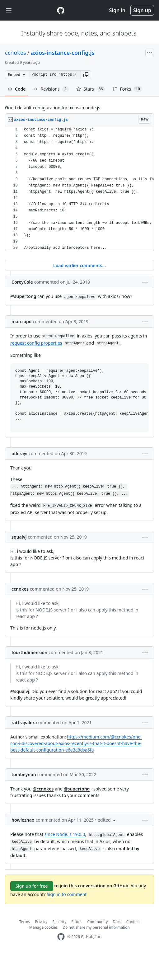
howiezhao (23, 820)
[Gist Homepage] (60, 10)
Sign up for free (32, 886)
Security (59, 921)
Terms (24, 921)
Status (76, 921)
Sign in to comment (67, 894)
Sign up (142, 10)
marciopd (22, 321)
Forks (127, 89)
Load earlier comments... (79, 265)
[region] (79, 188)
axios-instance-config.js (62, 52)
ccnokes (15, 52)
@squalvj (19, 691)
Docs (117, 921)
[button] (86, 74)
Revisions (51, 89)
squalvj (19, 537)
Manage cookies (43, 927)
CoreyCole (22, 282)
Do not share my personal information (96, 927)
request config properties (36, 343)
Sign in (117, 10)
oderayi (19, 453)
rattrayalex (23, 722)
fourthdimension (29, 652)
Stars (90, 89)
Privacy (41, 921)
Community (97, 921)
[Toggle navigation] (8, 10)
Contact (133, 921)
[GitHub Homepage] (61, 937)
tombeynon (24, 774)
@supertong (23, 296)
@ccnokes (43, 789)
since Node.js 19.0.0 (64, 834)
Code (16, 89)
